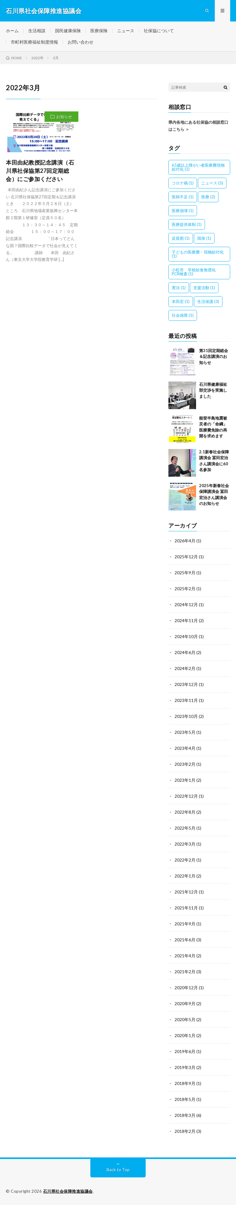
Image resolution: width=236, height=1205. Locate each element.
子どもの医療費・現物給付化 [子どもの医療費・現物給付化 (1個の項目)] (198, 254)
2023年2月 (185, 764)
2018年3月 (185, 1115)
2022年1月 (185, 875)
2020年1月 (185, 1035)
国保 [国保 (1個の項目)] (204, 238)
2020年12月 (186, 987)
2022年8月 (185, 812)
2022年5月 (185, 828)
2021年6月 (185, 939)
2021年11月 (186, 907)
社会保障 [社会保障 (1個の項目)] (183, 315)
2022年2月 (185, 859)
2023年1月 (185, 780)
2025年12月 (186, 556)
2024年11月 (186, 620)
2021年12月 (186, 891)
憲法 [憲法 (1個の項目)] (179, 287)
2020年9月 (185, 1003)
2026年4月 (185, 540)
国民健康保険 (68, 30)
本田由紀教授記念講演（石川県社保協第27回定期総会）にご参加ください (40, 170)
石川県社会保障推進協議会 (68, 1191)
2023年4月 (185, 748)
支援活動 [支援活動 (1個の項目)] (204, 287)
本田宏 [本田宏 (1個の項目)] (181, 301)
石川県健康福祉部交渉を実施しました (213, 390)
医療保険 (99, 30)
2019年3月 (185, 1067)
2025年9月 (185, 572)
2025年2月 (185, 588)
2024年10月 (186, 636)
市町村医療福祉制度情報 (34, 42)
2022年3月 (185, 844)
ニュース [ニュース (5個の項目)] (212, 182)
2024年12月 (186, 604)
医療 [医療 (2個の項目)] (208, 196)
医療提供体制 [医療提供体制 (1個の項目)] (187, 224)
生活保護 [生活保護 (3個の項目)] (208, 301)
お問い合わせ (80, 42)
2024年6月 (185, 652)
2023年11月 (186, 700)
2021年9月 (185, 923)
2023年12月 (186, 684)
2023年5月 (185, 732)
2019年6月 (185, 1051)
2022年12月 (186, 796)
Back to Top (118, 1169)
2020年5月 (185, 1019)
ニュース (125, 30)
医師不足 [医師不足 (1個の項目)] (183, 196)
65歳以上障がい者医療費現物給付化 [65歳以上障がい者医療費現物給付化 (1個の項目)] (198, 167)
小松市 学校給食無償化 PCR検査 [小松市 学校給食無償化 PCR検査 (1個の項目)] (196, 271)
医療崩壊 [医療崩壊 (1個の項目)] (183, 210)
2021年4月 (185, 955)
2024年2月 (185, 668)
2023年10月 (186, 716)
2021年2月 (185, 971)
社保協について (159, 30)
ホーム (12, 30)
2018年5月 (185, 1099)
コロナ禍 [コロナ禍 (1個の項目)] (183, 182)
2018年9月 (185, 1083)
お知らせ (64, 116)
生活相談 (36, 30)
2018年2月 (185, 1131)
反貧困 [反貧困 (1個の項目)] (181, 238)
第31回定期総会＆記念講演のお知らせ (213, 356)
